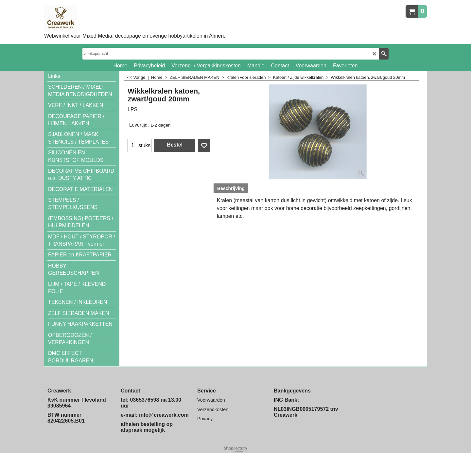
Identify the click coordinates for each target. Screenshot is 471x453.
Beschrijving (231, 188)
